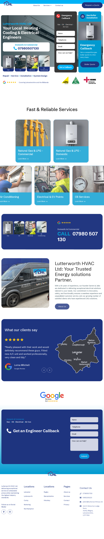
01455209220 (87, 504)
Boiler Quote (90, 64)
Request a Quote (92, 5)
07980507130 (87, 500)
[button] (47, 5)
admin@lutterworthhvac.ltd (93, 509)
